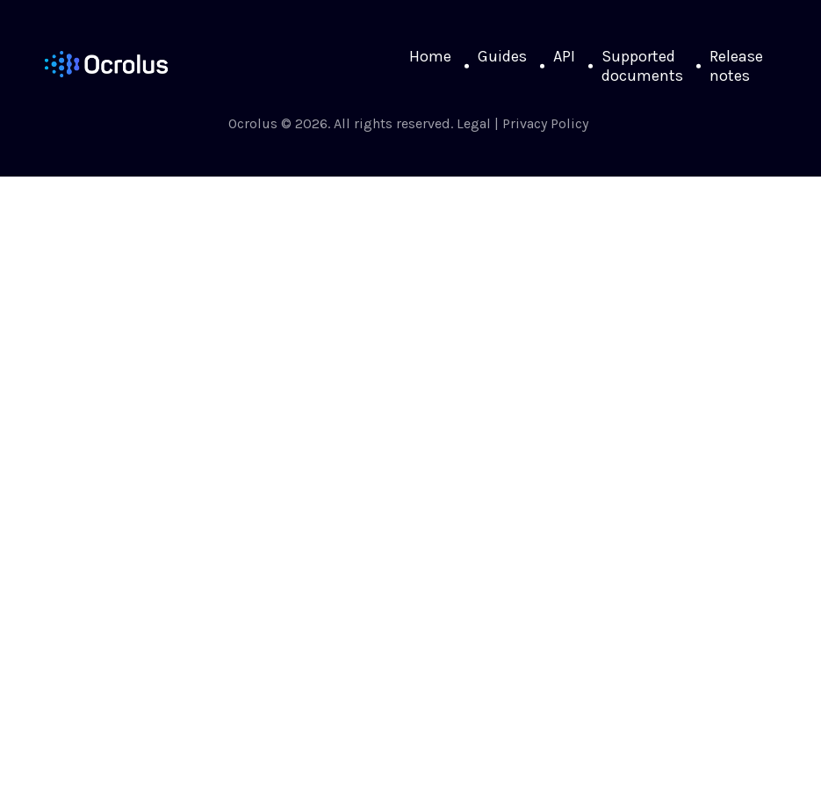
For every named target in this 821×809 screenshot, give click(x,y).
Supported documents (642, 66)
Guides (502, 56)
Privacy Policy (545, 123)
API (564, 56)
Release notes (736, 66)
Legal (474, 123)
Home (430, 56)
